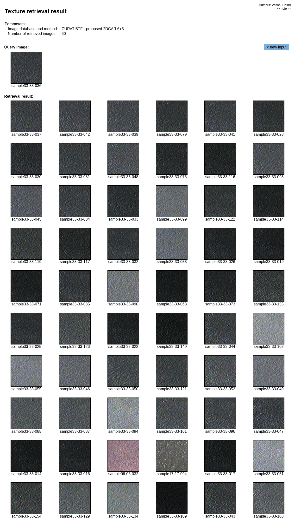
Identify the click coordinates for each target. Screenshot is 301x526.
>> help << (284, 8)
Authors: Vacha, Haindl (275, 5)
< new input (276, 47)
